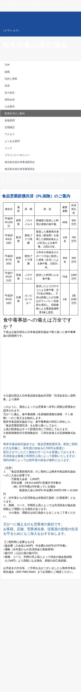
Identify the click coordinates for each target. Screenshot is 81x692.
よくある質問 (12, 141)
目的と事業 (11, 78)
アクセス (10, 134)
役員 (7, 85)
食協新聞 (10, 120)
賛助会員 (10, 99)
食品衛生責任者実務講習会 (20, 169)
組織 (7, 71)
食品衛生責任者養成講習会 (20, 162)
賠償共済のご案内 (15, 113)
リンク (8, 148)
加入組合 (10, 92)
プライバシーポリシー (17, 155)
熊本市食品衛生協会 (40, 24)
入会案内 (10, 106)
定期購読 (10, 127)
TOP (7, 64)
